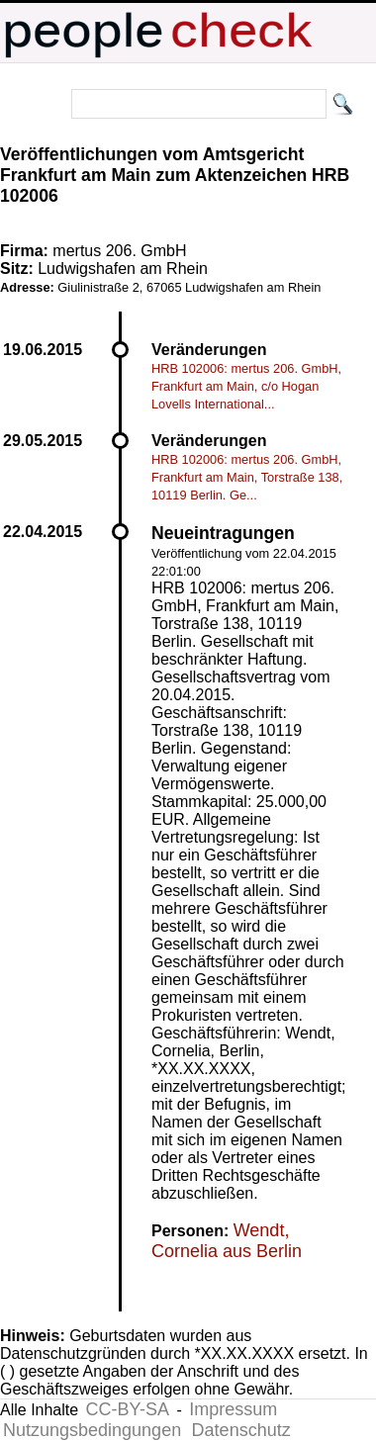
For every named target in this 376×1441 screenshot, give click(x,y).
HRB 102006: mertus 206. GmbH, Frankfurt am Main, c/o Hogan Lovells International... (246, 386)
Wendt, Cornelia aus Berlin (226, 1240)
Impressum (233, 1409)
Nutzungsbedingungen (92, 1430)
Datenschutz (241, 1430)
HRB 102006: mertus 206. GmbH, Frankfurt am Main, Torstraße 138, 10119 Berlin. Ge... (246, 477)
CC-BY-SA (127, 1409)
